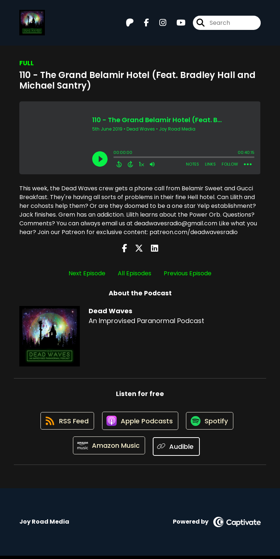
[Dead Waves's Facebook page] (142, 24)
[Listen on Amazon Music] (108, 449)
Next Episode (87, 273)
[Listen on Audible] (177, 449)
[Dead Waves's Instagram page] (158, 24)
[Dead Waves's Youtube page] (177, 24)
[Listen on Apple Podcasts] (139, 423)
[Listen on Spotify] (211, 423)
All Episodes (134, 273)
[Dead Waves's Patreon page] (130, 24)
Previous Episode (187, 273)
